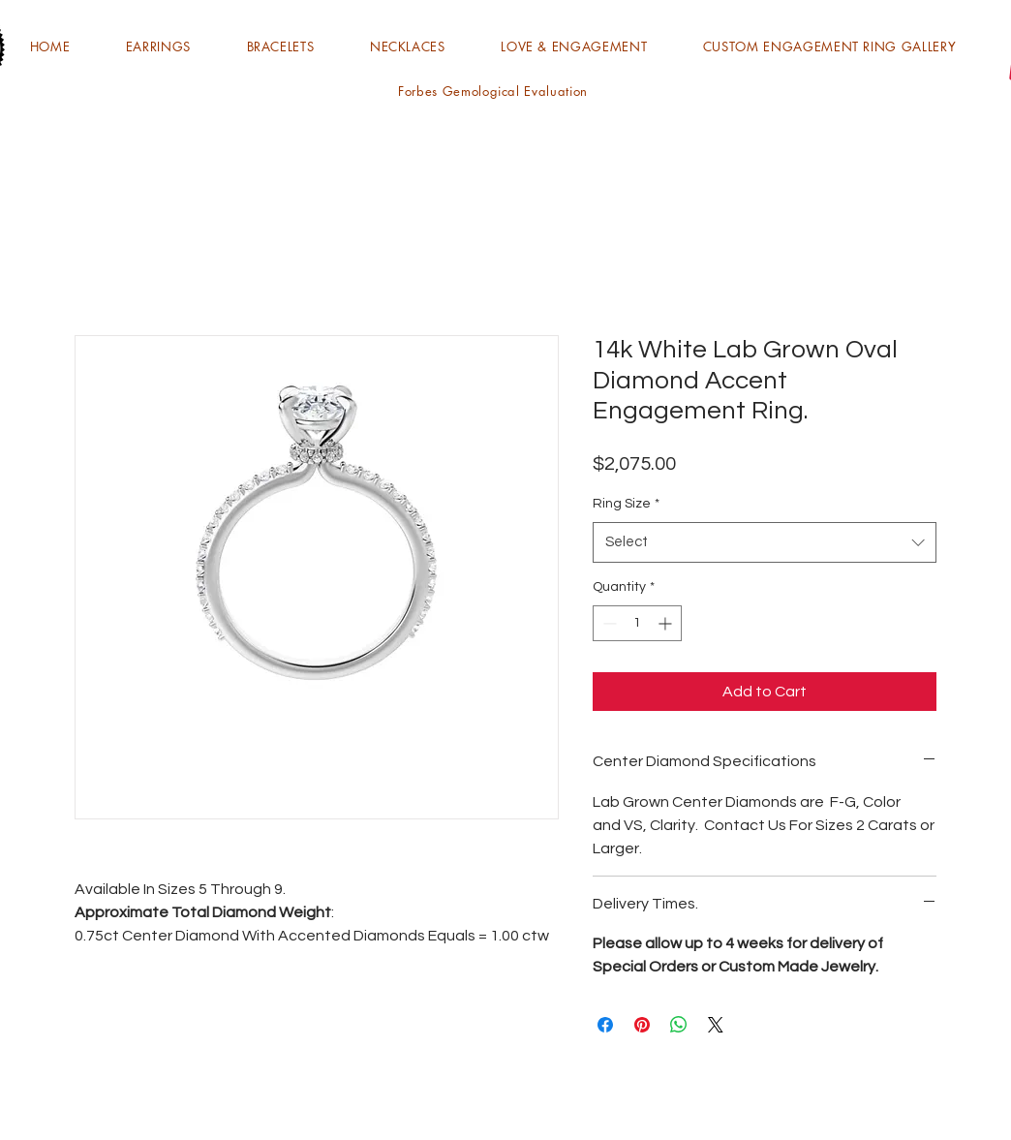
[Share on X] (715, 1024)
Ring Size (626, 503)
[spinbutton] (637, 623)
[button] (158, 46)
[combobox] (764, 542)
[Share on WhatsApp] (678, 1024)
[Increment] (667, 623)
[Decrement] (608, 623)
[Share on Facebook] (605, 1024)
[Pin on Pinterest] (642, 1024)
